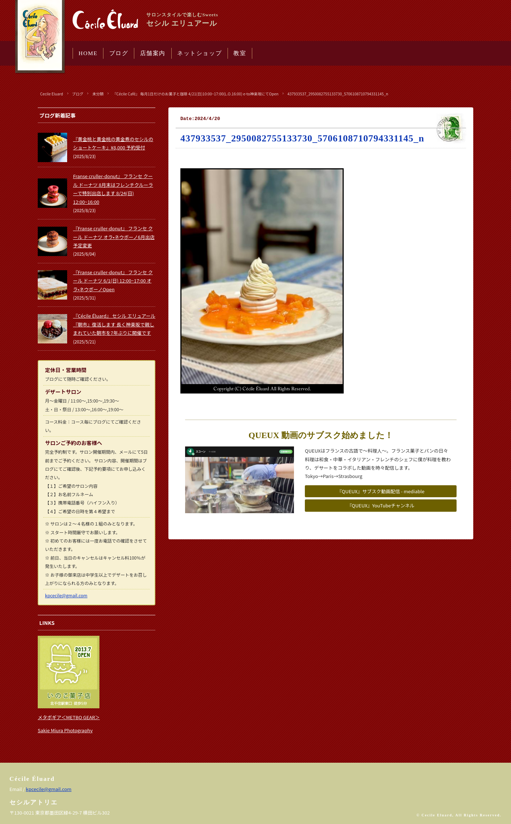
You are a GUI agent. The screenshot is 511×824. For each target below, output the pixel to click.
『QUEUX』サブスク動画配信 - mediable (381, 491)
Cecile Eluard (51, 93)
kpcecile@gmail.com (66, 595)
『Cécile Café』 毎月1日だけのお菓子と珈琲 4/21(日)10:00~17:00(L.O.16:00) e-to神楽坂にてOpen (195, 93)
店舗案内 (152, 53)
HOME (88, 53)
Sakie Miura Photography (65, 730)
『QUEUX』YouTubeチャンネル (380, 505)
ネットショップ (199, 53)
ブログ (118, 53)
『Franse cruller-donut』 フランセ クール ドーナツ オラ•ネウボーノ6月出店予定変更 (114, 237)
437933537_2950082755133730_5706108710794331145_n (337, 93)
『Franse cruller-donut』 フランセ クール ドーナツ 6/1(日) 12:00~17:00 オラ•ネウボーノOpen (113, 281)
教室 (239, 53)
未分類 (97, 93)
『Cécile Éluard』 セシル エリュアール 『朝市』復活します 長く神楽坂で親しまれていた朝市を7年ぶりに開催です (114, 324)
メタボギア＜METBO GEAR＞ (69, 717)
